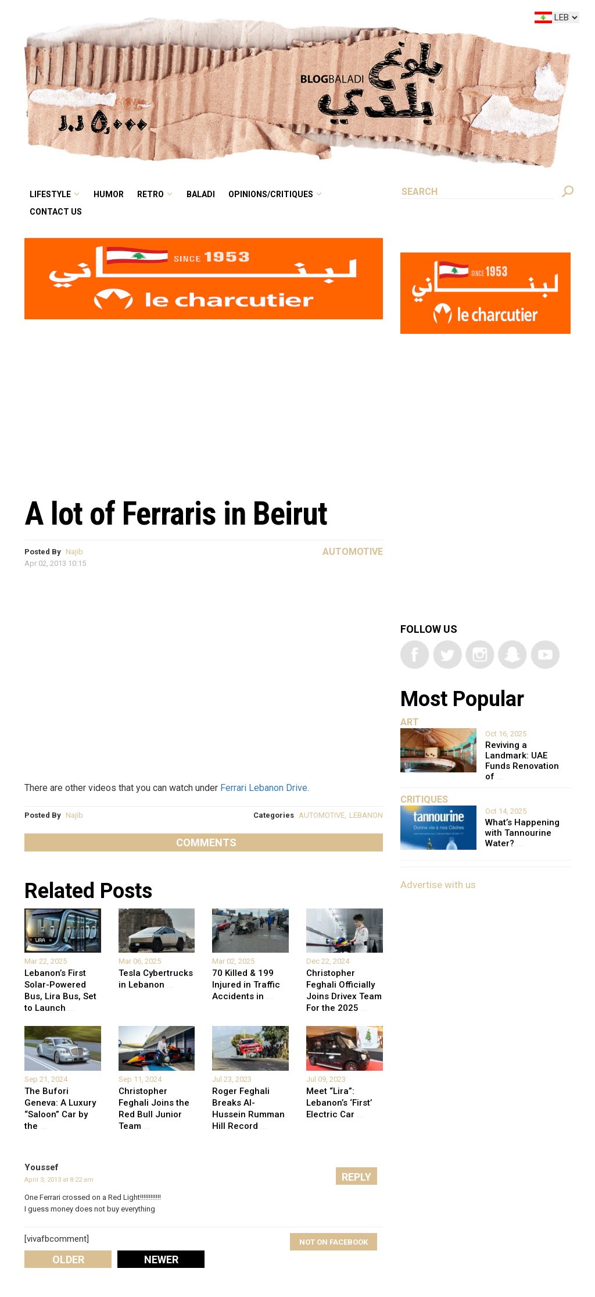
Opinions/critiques (270, 194)
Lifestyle (50, 194)
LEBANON (366, 815)
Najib (74, 551)
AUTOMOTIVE (322, 815)
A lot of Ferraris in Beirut (175, 513)
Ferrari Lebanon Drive (263, 787)
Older (68, 1259)
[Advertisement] (203, 401)
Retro (150, 194)
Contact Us (56, 211)
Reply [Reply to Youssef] (356, 1177)
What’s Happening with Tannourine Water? (522, 833)
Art (409, 722)
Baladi (201, 194)
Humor (109, 194)
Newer (161, 1259)
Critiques (424, 799)
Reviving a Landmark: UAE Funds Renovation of (522, 761)
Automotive (352, 551)
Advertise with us (438, 884)
